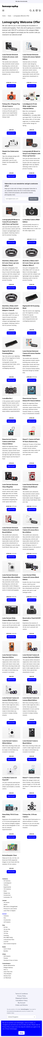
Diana (5, 891)
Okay (21, 1033)
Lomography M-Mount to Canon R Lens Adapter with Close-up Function (11, 222)
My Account (21, 1003)
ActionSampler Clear (9, 855)
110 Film (6, 933)
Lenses (4, 900)
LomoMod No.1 (7, 398)
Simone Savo (7, 975)
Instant (4, 914)
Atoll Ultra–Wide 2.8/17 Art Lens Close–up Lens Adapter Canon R (10, 308)
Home (4, 16)
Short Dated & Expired (10, 943)
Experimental (7, 887)
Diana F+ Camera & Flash (31, 777)
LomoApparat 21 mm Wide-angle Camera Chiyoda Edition (30, 106)
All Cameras (7, 881)
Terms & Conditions (21, 994)
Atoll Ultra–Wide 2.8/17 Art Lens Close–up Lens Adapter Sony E (10, 263)
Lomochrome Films (9, 939)
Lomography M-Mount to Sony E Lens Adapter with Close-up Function (31, 153)
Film (5, 918)
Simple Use (7, 893)
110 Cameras (7, 889)
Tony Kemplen (7, 973)
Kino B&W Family (8, 937)
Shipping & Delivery (21, 998)
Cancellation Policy (21, 1000)
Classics (6, 885)
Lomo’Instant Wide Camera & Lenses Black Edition (31, 577)
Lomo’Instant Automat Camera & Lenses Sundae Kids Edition (31, 353)
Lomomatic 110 (8, 897)
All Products (7, 922)
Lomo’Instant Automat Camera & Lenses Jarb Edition (10, 57)
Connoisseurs (6, 963)
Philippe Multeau (8, 967)
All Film (6, 927)
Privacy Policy (21, 996)
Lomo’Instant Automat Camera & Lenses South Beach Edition (10, 530)
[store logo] (21, 6)
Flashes (6, 958)
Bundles (6, 951)
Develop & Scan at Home (11, 960)
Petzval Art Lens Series (10, 908)
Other (4, 954)
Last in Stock (7, 949)
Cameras (5, 879)
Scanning (6, 935)
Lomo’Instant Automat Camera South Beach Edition (30, 487)
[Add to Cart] (11, 85)
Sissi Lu (6, 969)
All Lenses (6, 902)
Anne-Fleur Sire (8, 971)
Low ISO (6, 941)
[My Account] (34, 10)
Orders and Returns (21, 1005)
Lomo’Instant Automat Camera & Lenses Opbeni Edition (31, 57)
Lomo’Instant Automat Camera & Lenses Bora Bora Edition (31, 530)
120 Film (6, 931)
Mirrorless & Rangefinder (11, 906)
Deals (9, 16)
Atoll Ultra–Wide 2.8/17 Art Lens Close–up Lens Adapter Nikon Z (31, 263)
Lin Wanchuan (7, 977)
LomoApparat (7, 883)
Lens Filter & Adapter (10, 910)
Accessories (7, 895)
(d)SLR (5, 904)
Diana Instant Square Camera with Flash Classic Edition (9, 441)
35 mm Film (7, 929)
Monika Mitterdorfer (9, 965)
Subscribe (33, 199)
